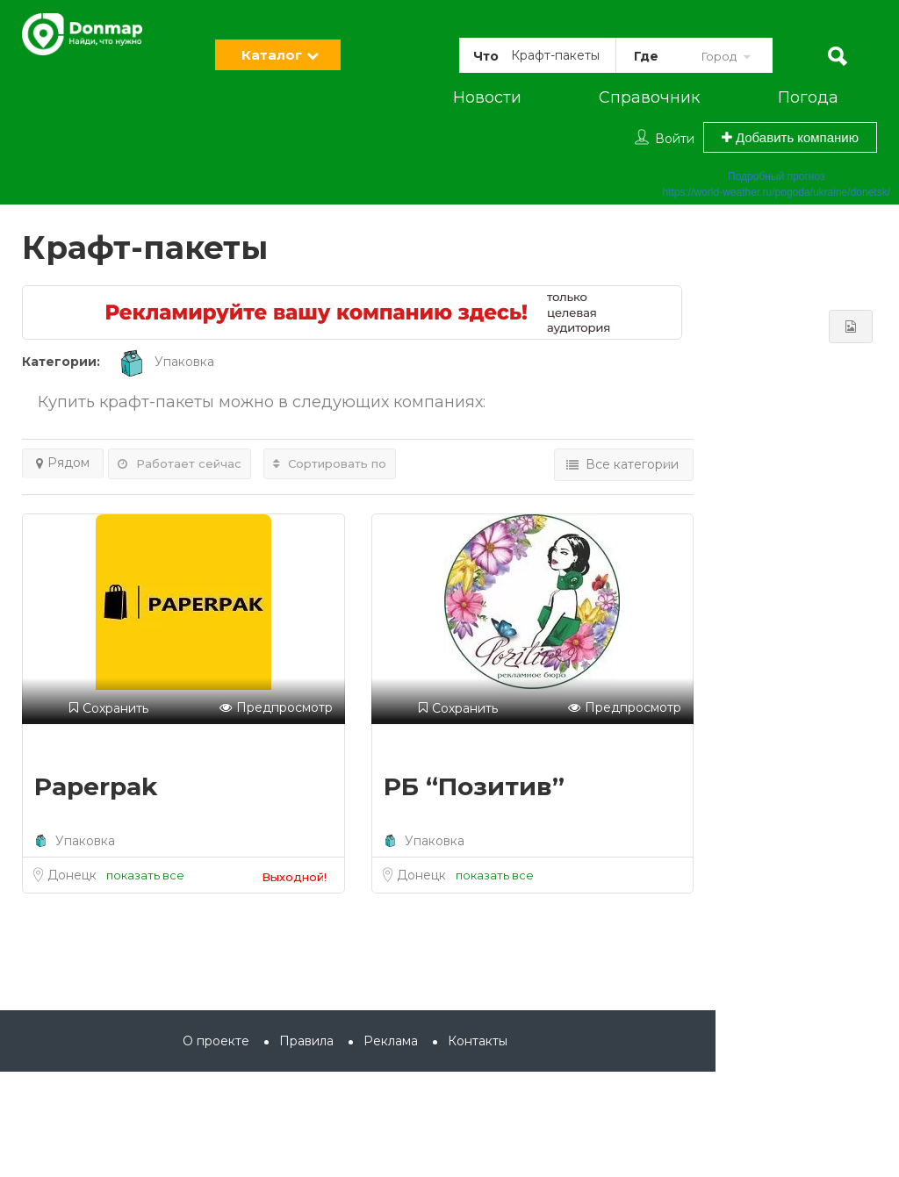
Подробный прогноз (776, 176)
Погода (808, 97)
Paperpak (96, 786)
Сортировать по (329, 463)
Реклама (390, 1041)
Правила (306, 1041)
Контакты (477, 1041)
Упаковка (166, 362)
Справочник (649, 97)
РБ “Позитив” (474, 786)
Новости (487, 97)
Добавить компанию (790, 137)
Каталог (271, 55)
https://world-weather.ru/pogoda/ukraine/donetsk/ (777, 192)
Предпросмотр (276, 708)
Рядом (63, 462)
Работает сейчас (179, 463)
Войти (674, 139)
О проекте (216, 1041)
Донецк (73, 875)
